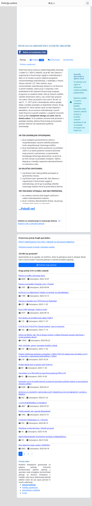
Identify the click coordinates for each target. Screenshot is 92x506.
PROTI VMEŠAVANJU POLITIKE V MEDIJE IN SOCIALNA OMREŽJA (46, 242)
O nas (24, 493)
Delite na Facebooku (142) (32, 52)
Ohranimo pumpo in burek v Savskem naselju (37, 247)
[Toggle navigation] (87, 3)
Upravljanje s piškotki (31, 490)
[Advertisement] (53, 25)
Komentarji (54, 60)
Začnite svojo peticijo (46, 265)
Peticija (23, 60)
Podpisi (37, 60)
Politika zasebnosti (27, 64)
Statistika (68, 60)
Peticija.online (9, 3)
